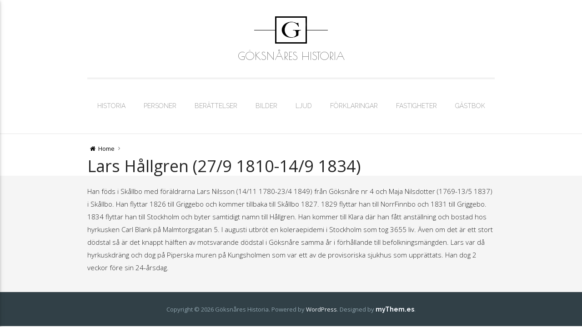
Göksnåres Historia (291, 56)
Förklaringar (354, 105)
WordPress (321, 309)
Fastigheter (416, 105)
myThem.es (395, 309)
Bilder (266, 105)
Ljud (304, 105)
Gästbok (470, 105)
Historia (111, 105)
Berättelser (216, 105)
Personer (160, 105)
